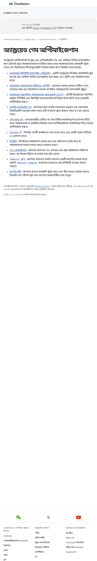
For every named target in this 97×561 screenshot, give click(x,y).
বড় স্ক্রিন (69, 533)
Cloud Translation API (45, 28)
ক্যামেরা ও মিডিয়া (42, 547)
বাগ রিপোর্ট (15, 171)
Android (7, 536)
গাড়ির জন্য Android (74, 547)
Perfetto (14, 132)
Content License (41, 186)
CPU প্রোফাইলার (18, 150)
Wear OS (70, 537)
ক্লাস (17, 159)
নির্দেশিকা (63, 39)
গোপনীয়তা (39, 552)
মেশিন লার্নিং (40, 537)
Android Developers (12, 39)
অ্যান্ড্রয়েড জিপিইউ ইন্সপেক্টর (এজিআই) (30, 73)
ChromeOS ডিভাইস (75, 542)
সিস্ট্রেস (13, 141)
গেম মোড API (16, 119)
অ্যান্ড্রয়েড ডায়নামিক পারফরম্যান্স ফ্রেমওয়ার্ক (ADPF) (37, 94)
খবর (5, 555)
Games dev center (15, 13)
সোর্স (5, 550)
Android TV (71, 552)
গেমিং (37, 533)
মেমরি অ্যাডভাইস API (21, 107)
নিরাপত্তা (7, 545)
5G (36, 556)
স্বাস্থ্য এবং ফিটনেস (42, 542)
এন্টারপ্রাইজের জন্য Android (16, 540)
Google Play (30, 39)
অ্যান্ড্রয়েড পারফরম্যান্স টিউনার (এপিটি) (30, 85)
